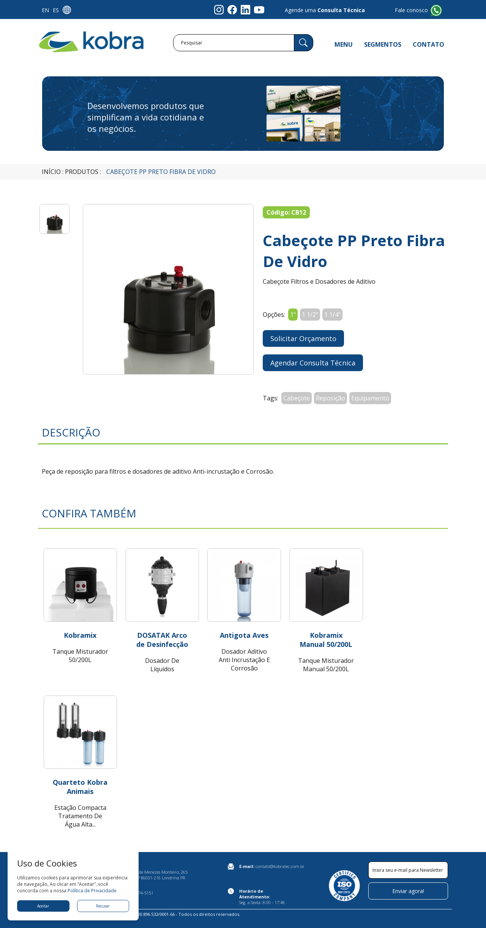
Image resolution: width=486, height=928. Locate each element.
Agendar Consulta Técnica (312, 362)
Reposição (330, 398)
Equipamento (370, 398)
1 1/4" (332, 314)
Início (51, 172)
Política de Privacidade (92, 890)
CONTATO (428, 44)
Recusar (103, 906)
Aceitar (43, 906)
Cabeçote (296, 398)
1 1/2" (310, 314)
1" (293, 314)
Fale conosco (411, 10)
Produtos (81, 172)
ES (56, 10)
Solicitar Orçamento (303, 338)
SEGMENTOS (382, 44)
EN (45, 10)
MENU (344, 44)
